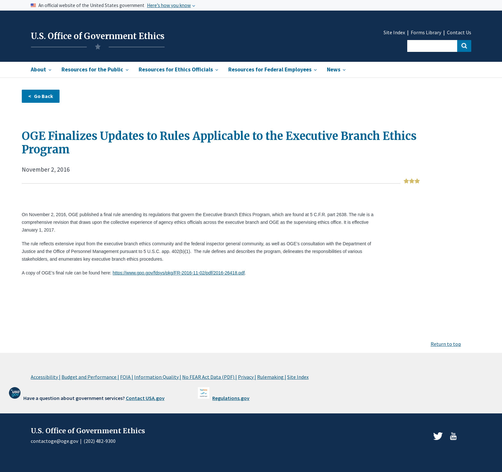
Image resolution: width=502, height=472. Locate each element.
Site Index (394, 32)
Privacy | (247, 377)
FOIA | (126, 377)
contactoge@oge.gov (54, 441)
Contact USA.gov (145, 398)
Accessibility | (46, 377)
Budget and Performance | (90, 377)
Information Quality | (157, 377)
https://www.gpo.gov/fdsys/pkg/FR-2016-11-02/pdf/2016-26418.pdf (179, 272)
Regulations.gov (230, 398)
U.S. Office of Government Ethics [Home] (98, 36)
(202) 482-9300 (100, 441)
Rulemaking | (271, 377)
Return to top (446, 344)
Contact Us (459, 32)
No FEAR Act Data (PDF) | (209, 377)
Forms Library (426, 32)
